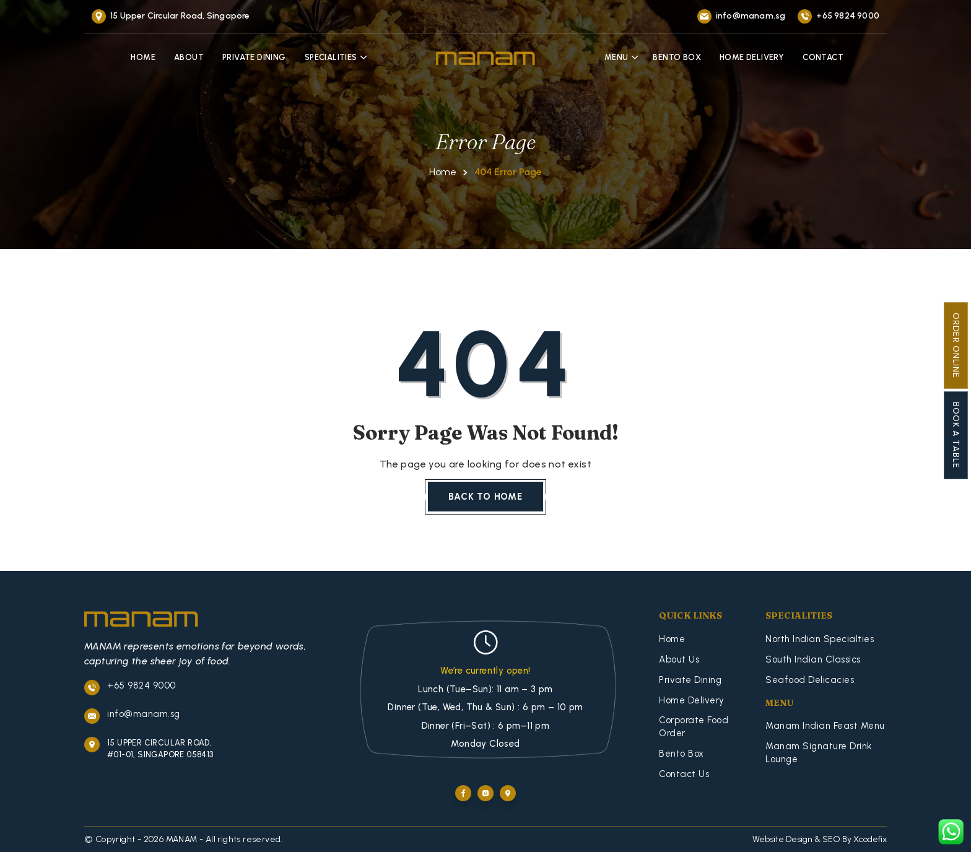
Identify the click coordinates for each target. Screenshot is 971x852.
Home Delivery (752, 57)
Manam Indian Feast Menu (825, 725)
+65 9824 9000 (847, 16)
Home (143, 57)
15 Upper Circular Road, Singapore (180, 16)
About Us (679, 659)
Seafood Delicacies (809, 679)
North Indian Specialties (819, 639)
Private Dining (254, 57)
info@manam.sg (751, 16)
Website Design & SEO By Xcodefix (819, 839)
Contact (823, 57)
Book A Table (956, 435)
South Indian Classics (813, 659)
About (189, 57)
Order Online (956, 345)
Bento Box (677, 57)
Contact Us (684, 774)
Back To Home (485, 496)
